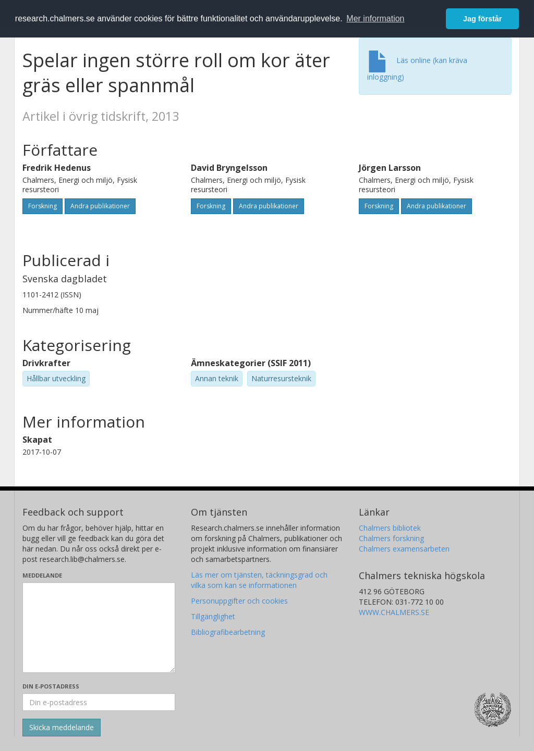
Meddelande (42, 575)
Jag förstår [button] (482, 19)
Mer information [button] (375, 18)
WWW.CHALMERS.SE (394, 612)
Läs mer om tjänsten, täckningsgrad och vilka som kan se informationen (259, 580)
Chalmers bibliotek (390, 528)
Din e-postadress (50, 686)
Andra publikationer (100, 206)
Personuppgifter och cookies (239, 601)
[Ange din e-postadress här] (98, 702)
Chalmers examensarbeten (404, 549)
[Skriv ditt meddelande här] (98, 627)
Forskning (42, 206)
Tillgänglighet (213, 616)
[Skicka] (61, 727)
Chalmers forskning (391, 538)
